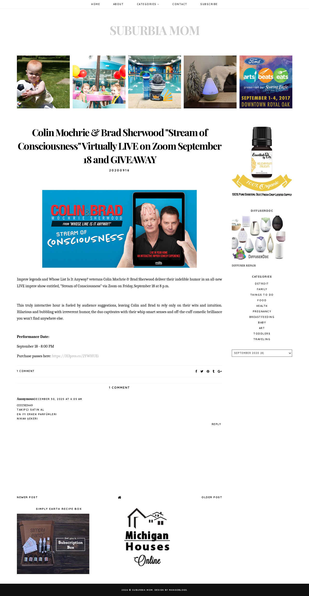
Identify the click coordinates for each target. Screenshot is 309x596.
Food (262, 300)
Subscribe (209, 4)
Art (262, 328)
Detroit (262, 283)
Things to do (262, 294)
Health (262, 306)
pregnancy (262, 311)
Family (262, 289)
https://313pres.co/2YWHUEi (75, 356)
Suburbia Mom (155, 30)
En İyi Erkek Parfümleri (37, 414)
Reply (216, 424)
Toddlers (261, 333)
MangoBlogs (178, 590)
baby (262, 322)
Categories (148, 4)
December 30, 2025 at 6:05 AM (58, 399)
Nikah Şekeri (27, 418)
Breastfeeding (262, 317)
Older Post (212, 497)
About (118, 4)
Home (95, 4)
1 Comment (26, 371)
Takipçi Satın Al (30, 409)
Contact (179, 4)
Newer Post (27, 497)
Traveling (262, 339)
